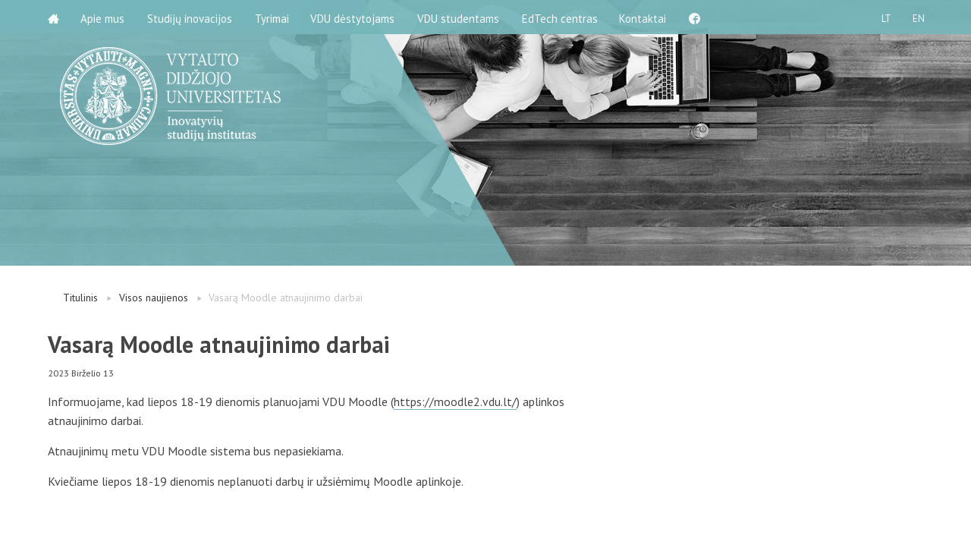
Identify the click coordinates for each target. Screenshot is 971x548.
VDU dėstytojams (355, 17)
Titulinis (80, 297)
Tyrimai (273, 17)
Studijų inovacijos (191, 17)
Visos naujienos (153, 297)
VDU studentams (461, 17)
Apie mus (104, 17)
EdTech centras (563, 17)
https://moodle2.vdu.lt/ (455, 401)
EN (917, 17)
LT (883, 17)
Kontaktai (647, 17)
